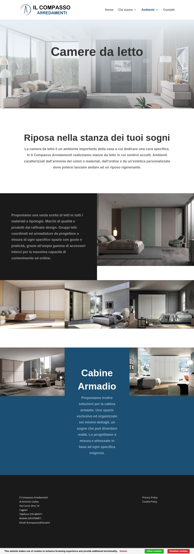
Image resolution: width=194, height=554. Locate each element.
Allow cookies (154, 551)
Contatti (168, 10)
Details (123, 551)
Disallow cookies (178, 551)
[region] (145, 229)
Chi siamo (125, 10)
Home (109, 10)
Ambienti (148, 10)
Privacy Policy (150, 497)
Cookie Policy (149, 501)
